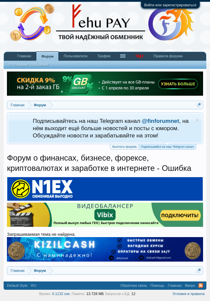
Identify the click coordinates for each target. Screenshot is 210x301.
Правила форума (168, 56)
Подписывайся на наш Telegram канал (167, 146)
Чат (139, 56)
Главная (24, 56)
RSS (200, 285)
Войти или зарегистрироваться (170, 5)
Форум (47, 56)
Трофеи (104, 56)
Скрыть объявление (197, 120)
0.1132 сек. (61, 294)
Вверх (190, 285)
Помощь (158, 285)
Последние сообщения (29, 65)
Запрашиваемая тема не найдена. (41, 234)
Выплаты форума (124, 146)
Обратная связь (134, 285)
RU (33, 285)
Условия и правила (188, 294)
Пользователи (76, 56)
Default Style (17, 285)
